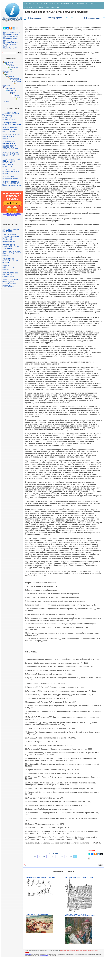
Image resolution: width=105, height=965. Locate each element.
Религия (7, 87)
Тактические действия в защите (79, 877)
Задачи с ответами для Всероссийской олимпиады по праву (12, 183)
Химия (18, 97)
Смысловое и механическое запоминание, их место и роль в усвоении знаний (10, 145)
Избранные (37, 3)
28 (62, 856)
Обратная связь (9, 44)
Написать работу (10, 48)
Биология (9, 64)
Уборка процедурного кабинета (9, 267)
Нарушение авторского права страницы (70, 950)
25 (48, 856)
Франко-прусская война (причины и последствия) (10, 129)
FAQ (5, 46)
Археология (8, 62)
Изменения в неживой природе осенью (10, 260)
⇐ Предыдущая (55, 18)
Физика (12, 92)
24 (44, 856)
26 (53, 856)
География (14, 67)
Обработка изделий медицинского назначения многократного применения (11, 162)
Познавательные (68, 3)
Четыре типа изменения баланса (11, 177)
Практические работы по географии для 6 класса (12, 246)
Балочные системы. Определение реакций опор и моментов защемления (11, 283)
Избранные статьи (10, 34)
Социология (10, 89)
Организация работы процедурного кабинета (12, 136)
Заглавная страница (11, 32)
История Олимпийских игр (37, 914)
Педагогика (7, 85)
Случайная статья (10, 36)
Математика (14, 78)
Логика (8, 74)
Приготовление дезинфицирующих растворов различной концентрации (11, 115)
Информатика (7, 71)
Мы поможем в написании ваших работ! (12, 214)
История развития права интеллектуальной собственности (80, 915)
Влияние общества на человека (11, 230)
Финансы (17, 95)
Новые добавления (11, 42)
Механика (17, 81)
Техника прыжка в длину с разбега (41, 877)
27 (57, 856)
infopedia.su (28, 954)
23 (39, 856)
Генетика (11, 66)
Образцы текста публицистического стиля (11, 171)
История (7, 73)
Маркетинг (12, 76)
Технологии (12, 90)
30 (71, 856)
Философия (16, 94)
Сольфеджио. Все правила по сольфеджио (10, 274)
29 (66, 856)
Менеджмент (16, 80)
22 (35, 856)
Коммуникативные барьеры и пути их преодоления (11, 154)
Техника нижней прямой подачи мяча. (12, 123)
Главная (27, 3)
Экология (6, 101)
